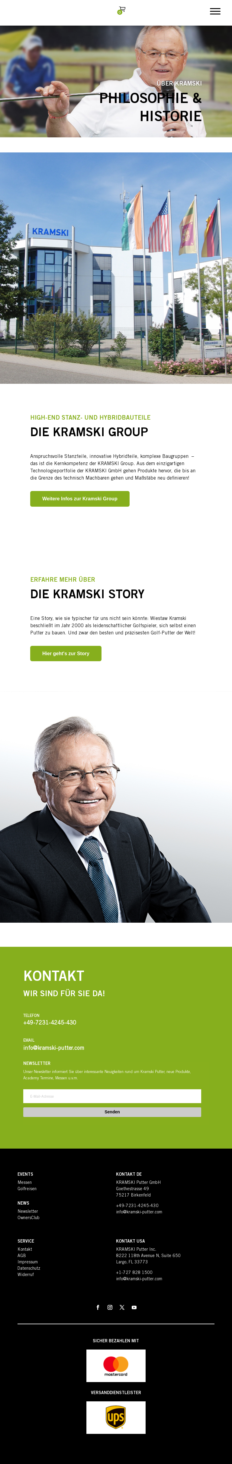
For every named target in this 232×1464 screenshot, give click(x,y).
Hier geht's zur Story (65, 653)
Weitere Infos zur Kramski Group (80, 498)
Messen (25, 1183)
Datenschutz (29, 1269)
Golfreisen (27, 1189)
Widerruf (26, 1275)
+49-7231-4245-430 (137, 1206)
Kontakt (25, 1250)
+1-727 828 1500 (134, 1273)
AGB (22, 1256)
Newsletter (28, 1212)
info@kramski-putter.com (139, 1212)
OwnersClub (29, 1218)
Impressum (28, 1262)
